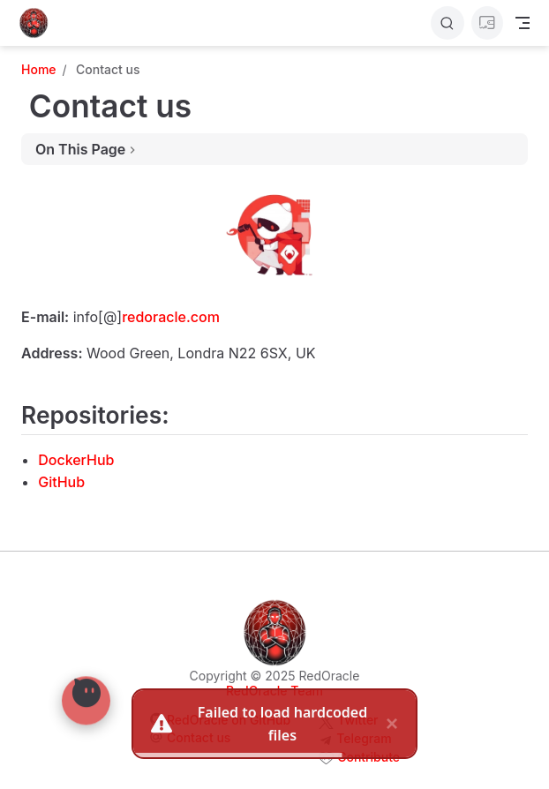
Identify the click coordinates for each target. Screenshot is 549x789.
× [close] (392, 720)
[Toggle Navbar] (522, 22)
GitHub (61, 482)
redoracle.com (171, 317)
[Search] (447, 23)
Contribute (368, 756)
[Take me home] (39, 23)
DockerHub (76, 460)
